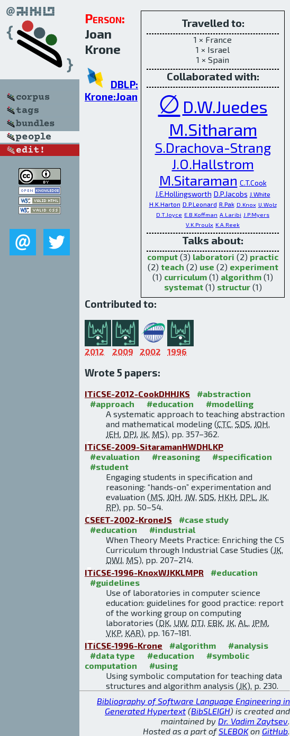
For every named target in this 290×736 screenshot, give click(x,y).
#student (109, 467)
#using (163, 665)
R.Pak (226, 204)
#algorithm (192, 645)
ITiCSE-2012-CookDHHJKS (137, 394)
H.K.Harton (164, 204)
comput (162, 257)
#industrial (172, 530)
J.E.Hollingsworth (184, 193)
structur (233, 287)
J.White (260, 194)
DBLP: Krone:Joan (111, 90)
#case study (204, 519)
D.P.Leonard (200, 204)
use (207, 267)
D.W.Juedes (225, 106)
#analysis (248, 645)
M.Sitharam (213, 129)
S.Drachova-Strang (213, 147)
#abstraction (224, 394)
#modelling (229, 404)
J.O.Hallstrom (213, 163)
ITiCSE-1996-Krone (123, 645)
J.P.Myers (256, 214)
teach (172, 267)
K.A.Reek (227, 224)
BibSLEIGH (210, 711)
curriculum (185, 277)
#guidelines (115, 582)
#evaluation (115, 457)
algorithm (241, 277)
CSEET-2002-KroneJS (128, 519)
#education (170, 404)
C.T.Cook (253, 182)
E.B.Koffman (200, 214)
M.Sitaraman (198, 180)
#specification (242, 457)
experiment (254, 267)
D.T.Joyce (169, 214)
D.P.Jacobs (231, 193)
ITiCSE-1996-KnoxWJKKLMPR (144, 572)
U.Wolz (267, 204)
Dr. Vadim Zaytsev (253, 721)
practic (264, 257)
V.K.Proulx (199, 224)
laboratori (213, 257)
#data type (112, 655)
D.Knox (246, 204)
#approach (112, 404)
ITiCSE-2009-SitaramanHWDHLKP (154, 446)
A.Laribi (230, 214)
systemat (183, 287)
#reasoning (176, 457)
